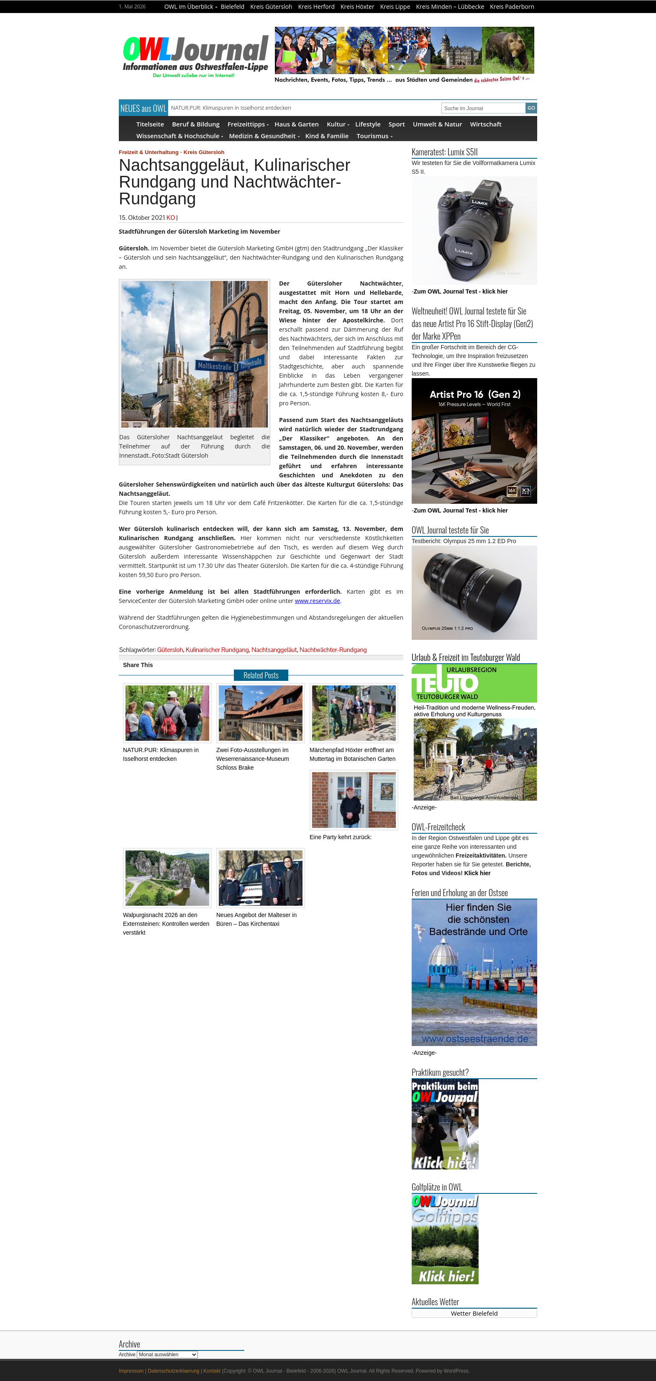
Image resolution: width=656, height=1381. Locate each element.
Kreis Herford (316, 6)
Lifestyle (368, 124)
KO (171, 218)
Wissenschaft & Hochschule (179, 135)
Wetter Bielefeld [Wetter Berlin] (474, 1313)
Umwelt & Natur (437, 124)
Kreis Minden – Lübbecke (450, 6)
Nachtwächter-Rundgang (333, 650)
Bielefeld (233, 6)
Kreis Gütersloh (271, 6)
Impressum (131, 1371)
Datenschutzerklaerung (173, 1371)
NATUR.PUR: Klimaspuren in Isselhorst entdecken (231, 107)
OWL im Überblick (191, 6)
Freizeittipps (248, 124)
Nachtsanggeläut (274, 650)
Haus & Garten (296, 124)
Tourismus (374, 135)
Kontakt (211, 1371)
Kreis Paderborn (512, 6)
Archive (127, 1355)
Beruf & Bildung (196, 124)
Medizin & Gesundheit (264, 135)
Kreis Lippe (395, 6)
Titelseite (150, 124)
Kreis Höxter (357, 6)
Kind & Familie (327, 135)
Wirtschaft (486, 124)
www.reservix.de (317, 601)
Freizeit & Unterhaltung (149, 152)
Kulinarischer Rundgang (217, 650)
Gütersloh (170, 650)
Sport (397, 124)
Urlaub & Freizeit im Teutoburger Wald (466, 657)
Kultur (338, 124)
